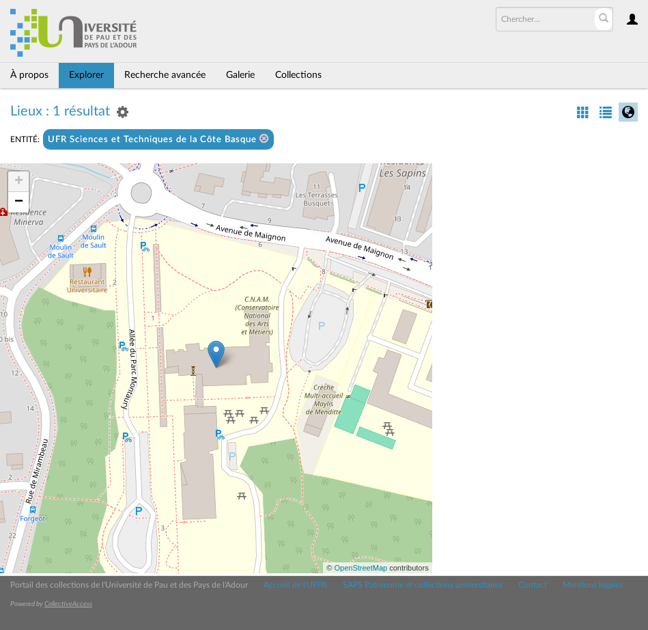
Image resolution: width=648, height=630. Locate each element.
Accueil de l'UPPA (295, 585)
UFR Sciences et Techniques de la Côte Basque (158, 139)
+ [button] (18, 182)
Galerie (240, 75)
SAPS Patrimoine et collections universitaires (423, 585)
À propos (29, 75)
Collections (298, 75)
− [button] (18, 202)
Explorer (86, 75)
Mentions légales (593, 585)
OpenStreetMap (360, 568)
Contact (532, 585)
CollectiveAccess (68, 604)
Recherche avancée (165, 75)
